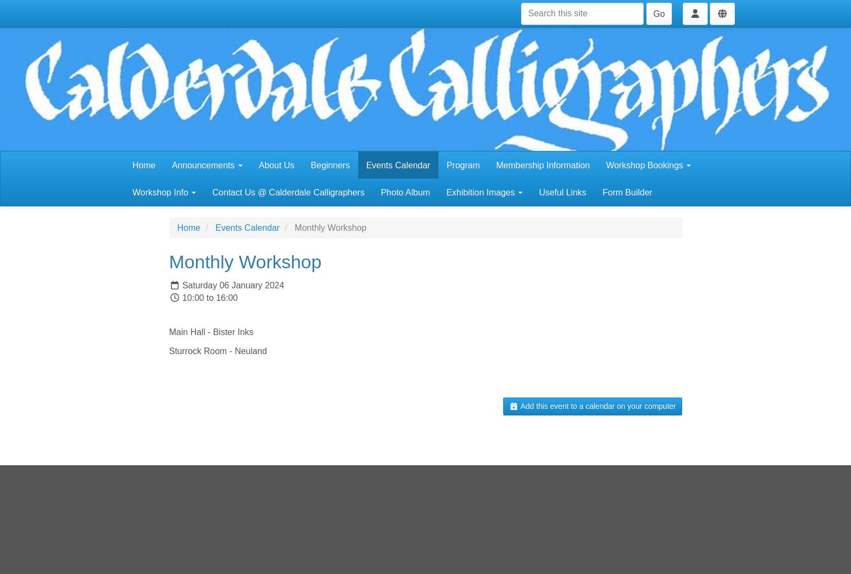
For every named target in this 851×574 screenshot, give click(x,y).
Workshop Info (164, 192)
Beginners (330, 165)
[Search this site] (582, 14)
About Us (277, 165)
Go (659, 13)
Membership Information (543, 165)
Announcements (207, 165)
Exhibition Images (484, 192)
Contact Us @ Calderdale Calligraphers (288, 192)
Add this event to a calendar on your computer (592, 406)
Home (144, 165)
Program (463, 165)
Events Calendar (398, 165)
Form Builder (627, 192)
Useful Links (562, 192)
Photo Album (405, 192)
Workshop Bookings (648, 165)
